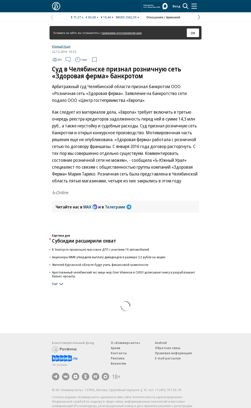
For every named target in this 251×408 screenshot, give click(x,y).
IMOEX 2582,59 (126, 17)
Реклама (118, 358)
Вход (176, 6)
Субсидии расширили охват (84, 240)
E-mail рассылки (168, 358)
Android (161, 342)
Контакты (119, 353)
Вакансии (118, 363)
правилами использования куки (121, 33)
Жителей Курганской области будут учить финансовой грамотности (100, 264)
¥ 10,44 (106, 17)
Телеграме (118, 206)
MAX (90, 206)
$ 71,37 (76, 17)
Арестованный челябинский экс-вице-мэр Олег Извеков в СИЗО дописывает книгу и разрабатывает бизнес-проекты (123, 274)
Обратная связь (167, 348)
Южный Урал (61, 46)
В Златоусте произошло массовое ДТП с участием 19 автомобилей (100, 249)
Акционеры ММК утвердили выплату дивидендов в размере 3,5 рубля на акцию (108, 257)
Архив (115, 348)
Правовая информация (173, 353)
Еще (58, 284)
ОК (193, 32)
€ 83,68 (91, 17)
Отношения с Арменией (163, 17)
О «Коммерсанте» (125, 342)
